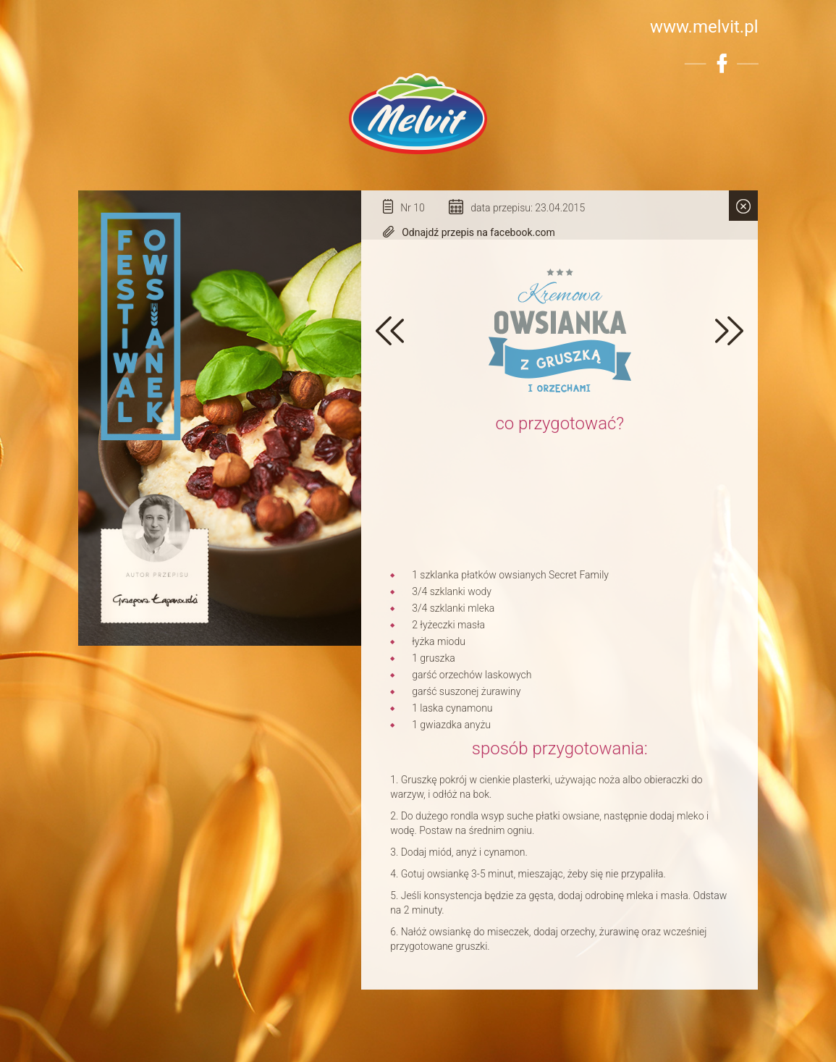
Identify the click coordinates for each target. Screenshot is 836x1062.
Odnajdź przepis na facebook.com (478, 232)
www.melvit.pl (704, 27)
